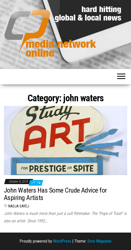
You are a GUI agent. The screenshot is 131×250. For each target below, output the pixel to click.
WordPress (62, 241)
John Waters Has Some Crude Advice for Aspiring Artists (55, 194)
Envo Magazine (99, 241)
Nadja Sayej (18, 206)
